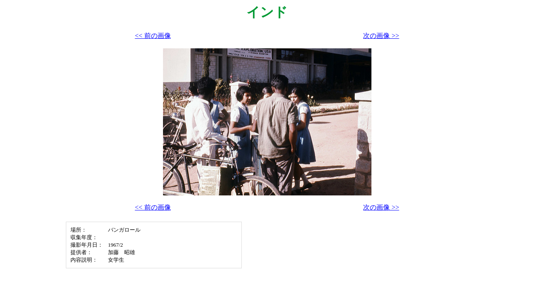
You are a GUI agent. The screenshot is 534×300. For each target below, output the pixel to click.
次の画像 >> (381, 35)
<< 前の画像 (153, 35)
